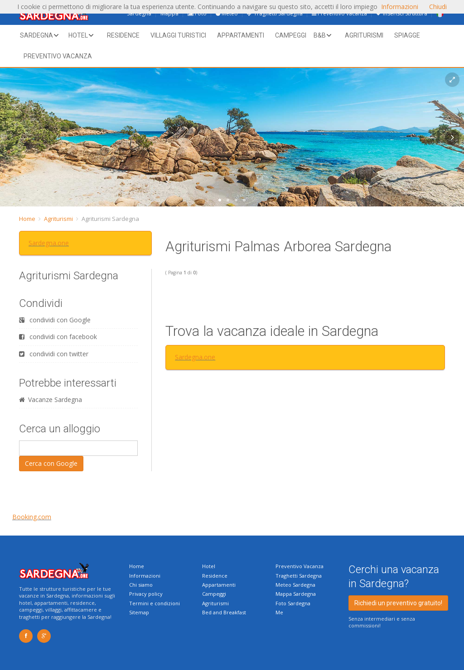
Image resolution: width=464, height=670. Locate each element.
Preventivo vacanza (58, 56)
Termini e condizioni (154, 603)
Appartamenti (240, 35)
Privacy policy (146, 593)
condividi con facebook (58, 336)
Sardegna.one (49, 243)
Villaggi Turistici (178, 35)
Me (279, 612)
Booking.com (31, 516)
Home (27, 219)
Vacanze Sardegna (50, 399)
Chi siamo (141, 584)
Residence (123, 35)
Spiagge (407, 35)
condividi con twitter (53, 353)
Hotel (78, 35)
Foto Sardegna (293, 603)
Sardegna (36, 35)
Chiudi (438, 6)
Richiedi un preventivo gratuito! (398, 603)
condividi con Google (55, 320)
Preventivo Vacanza (300, 566)
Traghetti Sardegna (299, 575)
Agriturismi (364, 35)
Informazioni (144, 575)
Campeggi (290, 35)
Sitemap (139, 612)
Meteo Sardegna (295, 584)
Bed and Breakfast (224, 612)
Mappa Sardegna (296, 593)
